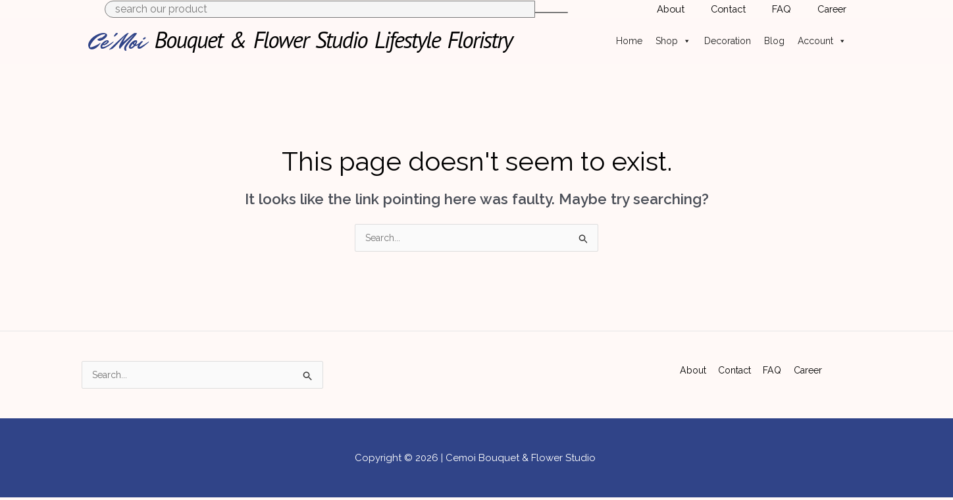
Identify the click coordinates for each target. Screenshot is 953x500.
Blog (774, 41)
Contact (735, 367)
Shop (673, 41)
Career (809, 367)
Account (822, 41)
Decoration (727, 41)
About (691, 367)
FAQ (773, 367)
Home (629, 41)
